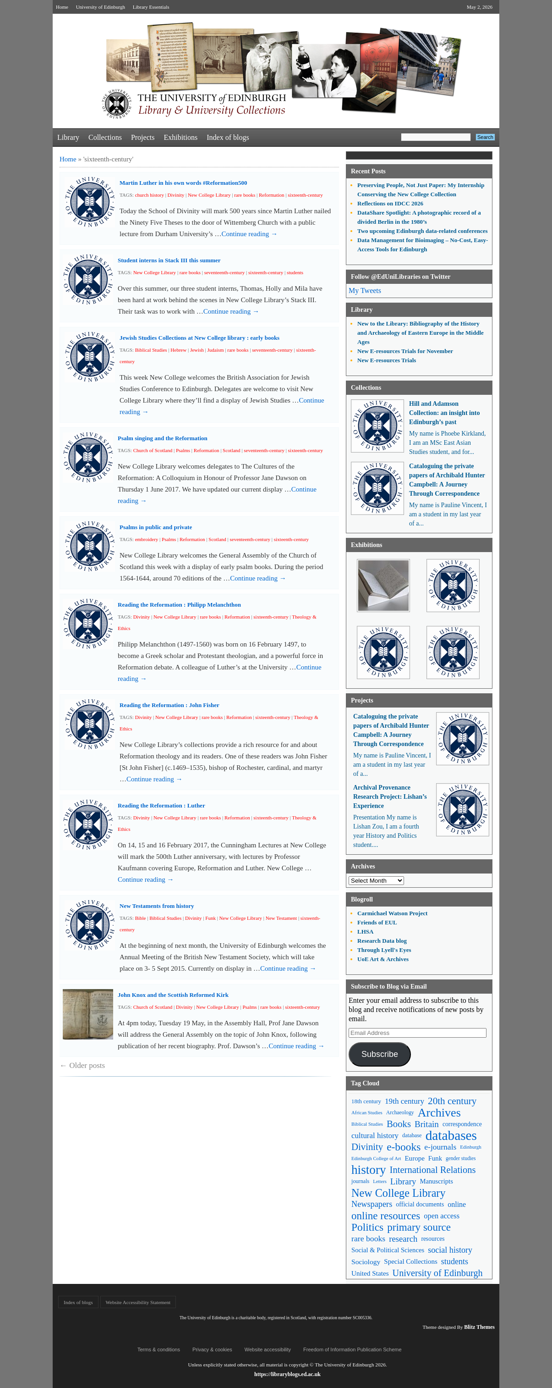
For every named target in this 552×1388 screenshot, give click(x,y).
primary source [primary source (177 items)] (419, 1227)
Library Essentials (151, 7)
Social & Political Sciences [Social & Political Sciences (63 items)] (387, 1250)
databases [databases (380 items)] (451, 1135)
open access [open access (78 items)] (441, 1215)
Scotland (231, 450)
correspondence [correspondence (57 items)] (462, 1124)
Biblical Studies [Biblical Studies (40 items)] (367, 1124)
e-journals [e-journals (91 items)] (440, 1146)
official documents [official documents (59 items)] (420, 1204)
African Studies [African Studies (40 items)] (367, 1112)
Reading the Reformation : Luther (161, 805)
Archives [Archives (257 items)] (439, 1112)
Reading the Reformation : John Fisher (169, 705)
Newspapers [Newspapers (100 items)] (371, 1204)
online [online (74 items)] (457, 1204)
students (295, 272)
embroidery (146, 539)
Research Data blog (382, 940)
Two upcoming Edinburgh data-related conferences (422, 230)
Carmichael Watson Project (392, 913)
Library (68, 137)
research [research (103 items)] (403, 1239)
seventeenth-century (224, 272)
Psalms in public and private (156, 527)
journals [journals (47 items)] (360, 1181)
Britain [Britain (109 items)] (427, 1124)
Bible (140, 918)
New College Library (209, 195)
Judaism (216, 350)
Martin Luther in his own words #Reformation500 (183, 182)
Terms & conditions (158, 1349)
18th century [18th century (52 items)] (366, 1101)
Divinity (176, 195)
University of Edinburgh (100, 7)
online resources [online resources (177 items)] (385, 1216)
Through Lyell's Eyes (384, 949)
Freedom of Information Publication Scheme (352, 1349)
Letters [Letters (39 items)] (380, 1181)
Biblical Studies (151, 350)
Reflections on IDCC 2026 (390, 203)
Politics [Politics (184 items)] (367, 1227)
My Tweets (365, 290)
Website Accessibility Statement (138, 1302)
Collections (105, 137)
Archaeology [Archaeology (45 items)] (400, 1112)
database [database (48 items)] (412, 1135)
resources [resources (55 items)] (432, 1238)
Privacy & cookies (212, 1349)
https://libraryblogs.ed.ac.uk (287, 1374)
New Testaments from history (157, 905)
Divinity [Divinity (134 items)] (367, 1147)
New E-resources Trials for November (405, 351)
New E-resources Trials (386, 360)
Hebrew (178, 350)
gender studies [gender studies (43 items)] (461, 1158)
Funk (210, 918)
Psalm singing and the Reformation (163, 438)
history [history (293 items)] (368, 1170)
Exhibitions (180, 137)
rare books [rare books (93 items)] (368, 1238)
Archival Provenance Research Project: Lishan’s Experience (390, 796)
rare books (244, 195)
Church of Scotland (153, 450)
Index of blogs (228, 137)
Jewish (197, 350)
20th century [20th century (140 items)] (452, 1100)
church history (149, 195)
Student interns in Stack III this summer (169, 260)
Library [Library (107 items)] (403, 1181)
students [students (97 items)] (454, 1261)
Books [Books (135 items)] (399, 1124)
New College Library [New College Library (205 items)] (398, 1193)
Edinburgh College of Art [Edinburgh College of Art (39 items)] (376, 1158)
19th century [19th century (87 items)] (404, 1101)
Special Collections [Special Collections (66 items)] (410, 1261)
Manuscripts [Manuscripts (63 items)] (436, 1181)
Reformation (271, 195)
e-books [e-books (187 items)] (404, 1147)
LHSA (365, 931)
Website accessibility (268, 1349)
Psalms (183, 450)
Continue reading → (249, 234)
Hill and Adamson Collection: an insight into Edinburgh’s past (444, 413)
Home (62, 7)
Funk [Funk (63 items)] (435, 1158)
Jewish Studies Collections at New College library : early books (199, 337)
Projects (143, 137)
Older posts (82, 1065)
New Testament (281, 918)
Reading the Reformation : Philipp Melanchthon (179, 604)
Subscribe (379, 1054)
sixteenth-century (305, 195)
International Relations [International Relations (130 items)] (433, 1170)
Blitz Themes (479, 1327)
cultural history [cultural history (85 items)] (375, 1135)
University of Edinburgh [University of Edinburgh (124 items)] (438, 1273)
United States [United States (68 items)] (370, 1273)
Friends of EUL (377, 922)
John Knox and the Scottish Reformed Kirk (173, 994)
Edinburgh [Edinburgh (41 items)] (470, 1147)
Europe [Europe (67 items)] (414, 1158)
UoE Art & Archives (383, 959)
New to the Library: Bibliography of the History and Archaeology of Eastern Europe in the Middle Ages (420, 332)
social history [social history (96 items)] (450, 1250)
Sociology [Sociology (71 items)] (365, 1262)
